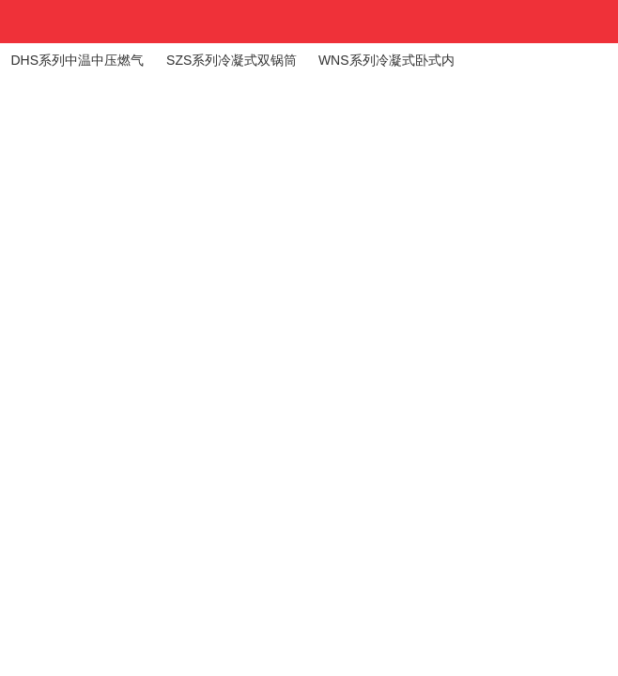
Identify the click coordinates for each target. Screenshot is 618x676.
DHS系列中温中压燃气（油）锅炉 (77, 65)
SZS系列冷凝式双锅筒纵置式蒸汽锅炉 (231, 65)
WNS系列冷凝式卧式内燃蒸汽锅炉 (386, 65)
